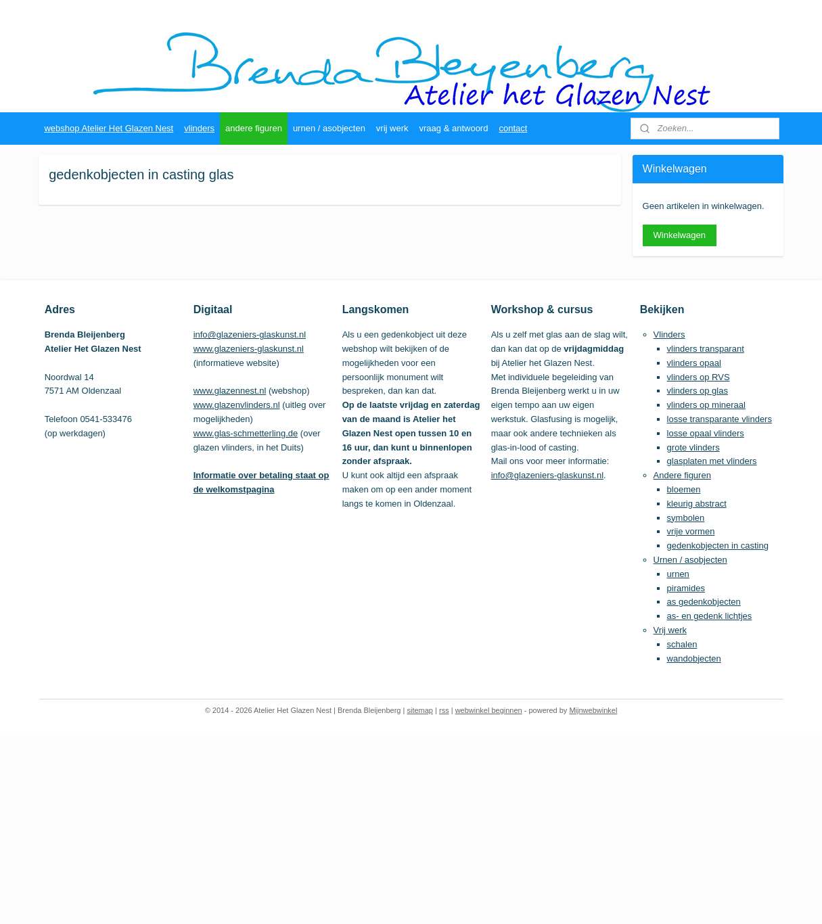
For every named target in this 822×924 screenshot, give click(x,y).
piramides (686, 588)
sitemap (420, 710)
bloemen (684, 489)
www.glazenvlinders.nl (236, 405)
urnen (678, 574)
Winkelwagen (680, 235)
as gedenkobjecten (704, 602)
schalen (682, 644)
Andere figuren (682, 475)
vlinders (199, 128)
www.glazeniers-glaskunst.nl (248, 349)
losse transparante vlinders (719, 419)
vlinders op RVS (698, 377)
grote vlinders (693, 447)
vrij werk (392, 128)
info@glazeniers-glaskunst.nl (249, 334)
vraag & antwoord (453, 128)
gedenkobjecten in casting (718, 545)
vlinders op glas (697, 391)
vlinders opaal (694, 363)
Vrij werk (670, 630)
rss (444, 710)
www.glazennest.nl (230, 391)
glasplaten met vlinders (712, 461)
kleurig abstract (697, 504)
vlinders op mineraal (706, 405)
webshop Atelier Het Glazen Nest (108, 128)
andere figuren (253, 128)
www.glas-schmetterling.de (245, 433)
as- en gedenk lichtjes (709, 616)
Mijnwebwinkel (593, 710)
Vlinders (669, 334)
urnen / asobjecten (329, 128)
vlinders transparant (705, 349)
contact (513, 128)
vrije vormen (691, 531)
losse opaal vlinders (705, 433)
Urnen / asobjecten (690, 560)
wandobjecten (694, 658)
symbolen (686, 518)
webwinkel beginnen (488, 710)
